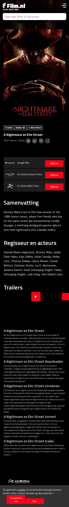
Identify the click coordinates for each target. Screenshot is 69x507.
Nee (35, 501)
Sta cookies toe (16, 499)
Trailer (9, 127)
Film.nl (14, 5)
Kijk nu (54, 163)
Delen (20, 127)
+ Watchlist (35, 127)
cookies (22, 490)
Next (65, 296)
